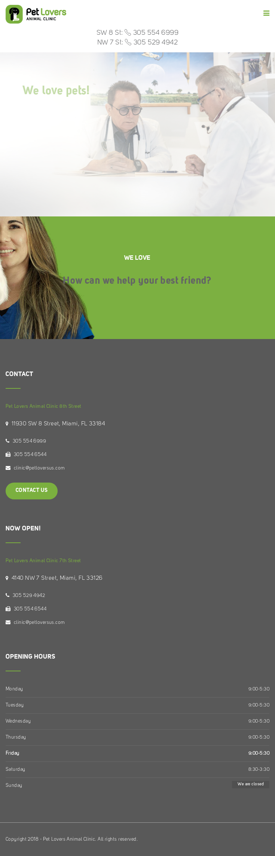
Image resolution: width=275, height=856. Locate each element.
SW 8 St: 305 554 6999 (137, 33)
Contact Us (32, 490)
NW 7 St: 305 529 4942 (137, 42)
